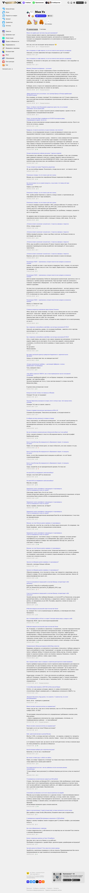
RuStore (75, 880)
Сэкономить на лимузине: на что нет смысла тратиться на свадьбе (45, 792)
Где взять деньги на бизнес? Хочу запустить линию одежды (43, 848)
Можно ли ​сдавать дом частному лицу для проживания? (42, 33)
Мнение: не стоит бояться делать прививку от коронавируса (43, 523)
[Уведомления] (71, 3)
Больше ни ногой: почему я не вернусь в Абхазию (40, 392)
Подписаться (40, 16)
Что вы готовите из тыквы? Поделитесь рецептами (41, 167)
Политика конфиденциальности (35, 890)
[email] (28, 881)
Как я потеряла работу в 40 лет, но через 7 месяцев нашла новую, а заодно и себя (49, 618)
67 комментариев (32, 29)
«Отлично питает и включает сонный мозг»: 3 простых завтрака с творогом (48, 224)
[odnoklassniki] (43, 881)
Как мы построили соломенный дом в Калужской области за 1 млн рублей (47, 432)
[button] (32, 16)
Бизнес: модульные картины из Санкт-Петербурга (40, 838)
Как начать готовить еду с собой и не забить (39, 757)
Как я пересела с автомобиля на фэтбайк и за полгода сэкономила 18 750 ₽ (48, 327)
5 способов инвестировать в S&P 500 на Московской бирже (43, 687)
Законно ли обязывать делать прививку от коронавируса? (43, 562)
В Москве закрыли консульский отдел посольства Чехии (42, 608)
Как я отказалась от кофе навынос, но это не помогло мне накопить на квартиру (49, 50)
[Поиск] (68, 3)
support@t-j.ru (36, 874)
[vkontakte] (34, 881)
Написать (80, 2)
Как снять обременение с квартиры (36, 828)
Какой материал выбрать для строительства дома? (41, 749)
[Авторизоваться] (85, 3)
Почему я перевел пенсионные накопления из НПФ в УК (42, 410)
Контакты (56, 888)
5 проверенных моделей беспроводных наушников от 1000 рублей (45, 818)
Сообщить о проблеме (39, 888)
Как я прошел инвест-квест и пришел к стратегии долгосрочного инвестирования (49, 661)
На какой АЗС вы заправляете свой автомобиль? (40, 472)
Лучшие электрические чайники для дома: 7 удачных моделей (44, 153)
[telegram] (31, 881)
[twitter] (37, 881)
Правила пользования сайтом (53, 890)
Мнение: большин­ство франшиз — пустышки (39, 68)
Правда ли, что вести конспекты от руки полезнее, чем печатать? (45, 130)
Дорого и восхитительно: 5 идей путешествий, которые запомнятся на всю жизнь (49, 810)
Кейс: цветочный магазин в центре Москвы (39, 734)
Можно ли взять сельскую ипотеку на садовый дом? (41, 706)
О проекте (49, 888)
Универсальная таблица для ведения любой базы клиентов (43, 646)
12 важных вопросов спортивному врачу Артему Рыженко (43, 309)
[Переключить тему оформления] (74, 3)
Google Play (67, 880)
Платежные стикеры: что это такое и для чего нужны (41, 175)
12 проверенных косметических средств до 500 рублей (42, 779)
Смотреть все (7, 69)
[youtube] (40, 881)
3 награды (42, 29)
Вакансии (29, 888)
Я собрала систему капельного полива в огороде (40, 418)
